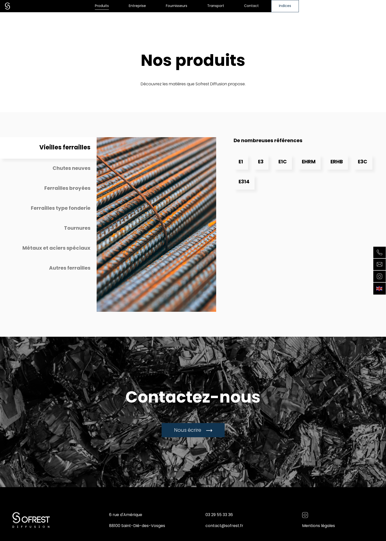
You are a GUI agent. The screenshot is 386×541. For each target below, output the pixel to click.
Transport (215, 6)
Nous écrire (193, 430)
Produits (102, 6)
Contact (251, 6)
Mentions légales (318, 526)
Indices (285, 6)
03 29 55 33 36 (219, 515)
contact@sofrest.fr (224, 526)
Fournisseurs (176, 6)
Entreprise (137, 6)
